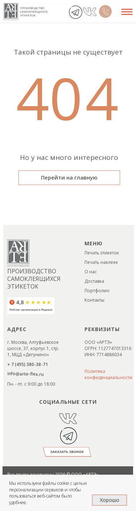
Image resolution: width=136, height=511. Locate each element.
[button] (67, 451)
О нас (91, 272)
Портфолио (97, 290)
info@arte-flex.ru (25, 373)
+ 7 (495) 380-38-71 (27, 364)
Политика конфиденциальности (108, 374)
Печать (92, 253)
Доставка (94, 281)
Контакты (94, 300)
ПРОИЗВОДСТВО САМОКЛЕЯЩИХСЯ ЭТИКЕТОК (34, 11)
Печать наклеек (101, 262)
